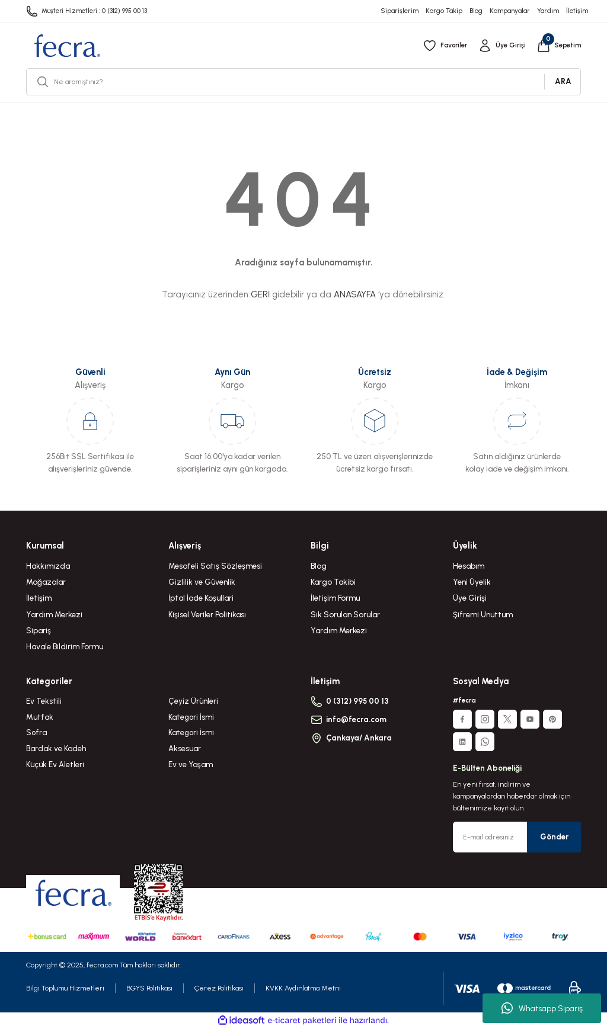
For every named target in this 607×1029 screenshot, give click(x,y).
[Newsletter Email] (517, 837)
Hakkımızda (48, 565)
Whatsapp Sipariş (542, 1008)
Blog (319, 565)
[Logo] (66, 45)
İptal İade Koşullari (201, 597)
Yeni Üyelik (472, 581)
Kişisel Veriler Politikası (207, 614)
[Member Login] (501, 46)
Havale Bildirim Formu (64, 646)
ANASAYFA (355, 294)
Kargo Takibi (333, 581)
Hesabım (468, 565)
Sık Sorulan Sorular (345, 614)
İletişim (39, 597)
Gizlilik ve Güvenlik (201, 581)
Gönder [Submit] (554, 836)
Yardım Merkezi (54, 614)
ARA (563, 81)
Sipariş (38, 630)
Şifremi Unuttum (483, 614)
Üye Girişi (470, 597)
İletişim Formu (335, 597)
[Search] (303, 81)
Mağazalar (46, 581)
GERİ (260, 294)
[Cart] (558, 46)
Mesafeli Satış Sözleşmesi (215, 565)
